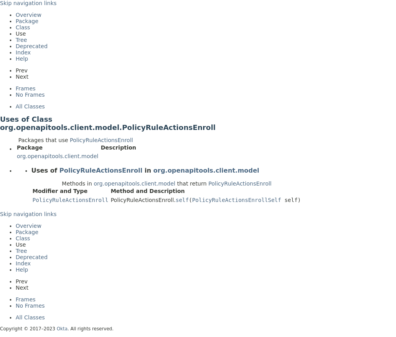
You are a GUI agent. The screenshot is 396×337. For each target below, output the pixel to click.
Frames (26, 88)
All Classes (30, 106)
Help (22, 59)
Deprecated (32, 46)
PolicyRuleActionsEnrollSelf (236, 200)
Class (23, 27)
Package (27, 21)
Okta (62, 329)
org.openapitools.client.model (57, 156)
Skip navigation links (28, 3)
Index (23, 52)
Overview (28, 15)
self (182, 200)
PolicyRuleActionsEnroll (101, 140)
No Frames (30, 95)
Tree (21, 40)
